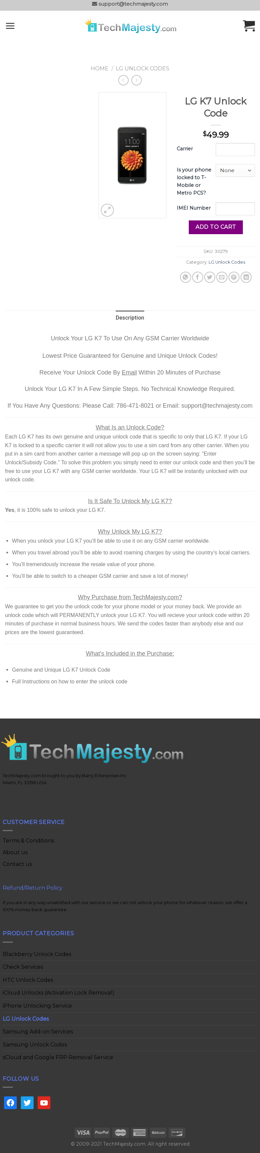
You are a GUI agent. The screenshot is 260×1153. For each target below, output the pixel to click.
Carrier (185, 149)
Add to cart (216, 227)
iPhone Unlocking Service (37, 1006)
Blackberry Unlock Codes (37, 954)
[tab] (130, 318)
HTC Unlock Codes (28, 980)
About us (15, 852)
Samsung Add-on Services (38, 1031)
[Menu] (19, 25)
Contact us (17, 864)
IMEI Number (194, 208)
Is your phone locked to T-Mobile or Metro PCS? (194, 181)
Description (130, 318)
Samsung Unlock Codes (35, 1044)
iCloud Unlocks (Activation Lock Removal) (58, 993)
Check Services (23, 967)
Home (100, 68)
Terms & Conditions (28, 840)
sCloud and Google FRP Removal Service (58, 1057)
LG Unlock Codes (142, 68)
